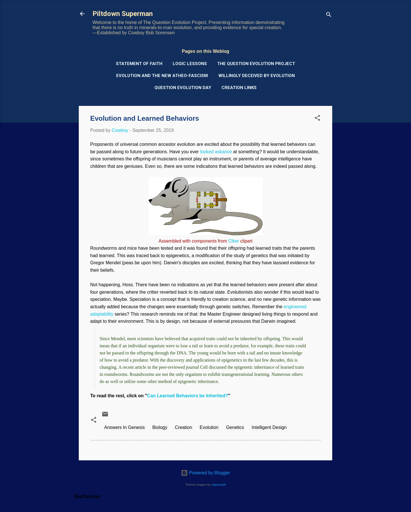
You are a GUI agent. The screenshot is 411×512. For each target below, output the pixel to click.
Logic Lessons (190, 63)
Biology (159, 427)
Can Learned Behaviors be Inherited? (187, 395)
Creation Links (239, 87)
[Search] (328, 15)
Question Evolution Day (182, 87)
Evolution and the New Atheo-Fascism (162, 75)
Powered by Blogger (205, 472)
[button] (317, 118)
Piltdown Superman (122, 14)
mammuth (218, 484)
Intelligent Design (269, 427)
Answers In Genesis (124, 427)
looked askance (216, 151)
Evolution (209, 427)
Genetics (235, 427)
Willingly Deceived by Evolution (256, 75)
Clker (233, 241)
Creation (183, 427)
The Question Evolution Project (256, 63)
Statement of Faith (139, 63)
